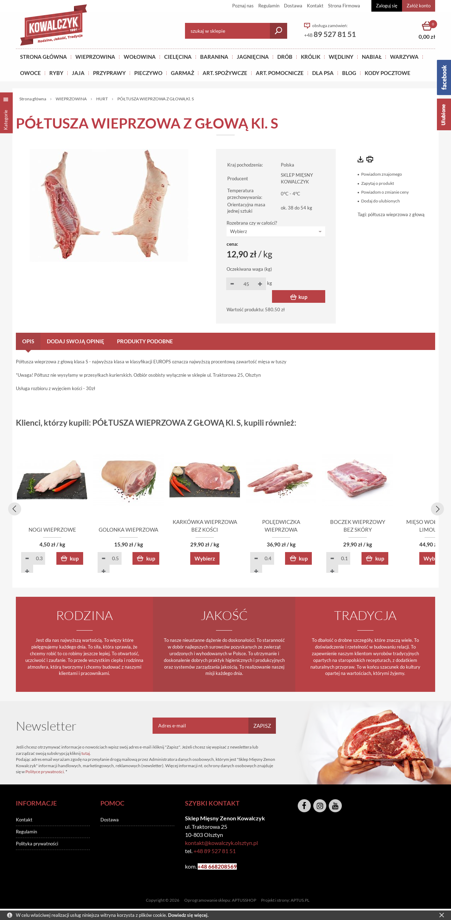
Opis (28, 341)
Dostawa (293, 5)
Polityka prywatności (37, 844)
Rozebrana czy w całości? (252, 223)
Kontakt (315, 5)
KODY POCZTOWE (387, 73)
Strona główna (43, 57)
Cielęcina (178, 57)
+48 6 (204, 867)
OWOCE (30, 73)
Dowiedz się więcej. (188, 915)
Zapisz (262, 726)
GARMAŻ (182, 73)
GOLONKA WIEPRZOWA (141, 530)
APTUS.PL (300, 900)
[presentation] (13, 507)
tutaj (85, 753)
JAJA (78, 73)
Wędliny (341, 57)
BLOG (349, 73)
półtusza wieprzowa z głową (396, 214)
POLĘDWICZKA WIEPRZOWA (310, 530)
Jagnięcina (253, 57)
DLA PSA (323, 73)
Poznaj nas (243, 5)
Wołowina (140, 57)
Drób (284, 57)
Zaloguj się (386, 5)
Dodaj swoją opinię (75, 341)
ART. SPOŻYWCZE (225, 73)
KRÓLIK (310, 57)
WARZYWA (404, 57)
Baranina (214, 57)
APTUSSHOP (244, 900)
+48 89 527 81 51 (214, 851)
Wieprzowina (95, 57)
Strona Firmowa (344, 5)
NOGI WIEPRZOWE (56, 530)
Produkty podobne (145, 341)
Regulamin (268, 5)
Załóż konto (419, 5)
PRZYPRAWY (109, 73)
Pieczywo (148, 73)
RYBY (56, 73)
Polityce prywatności (44, 772)
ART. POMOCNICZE (280, 73)
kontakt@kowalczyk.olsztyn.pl (221, 843)
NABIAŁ (372, 57)
